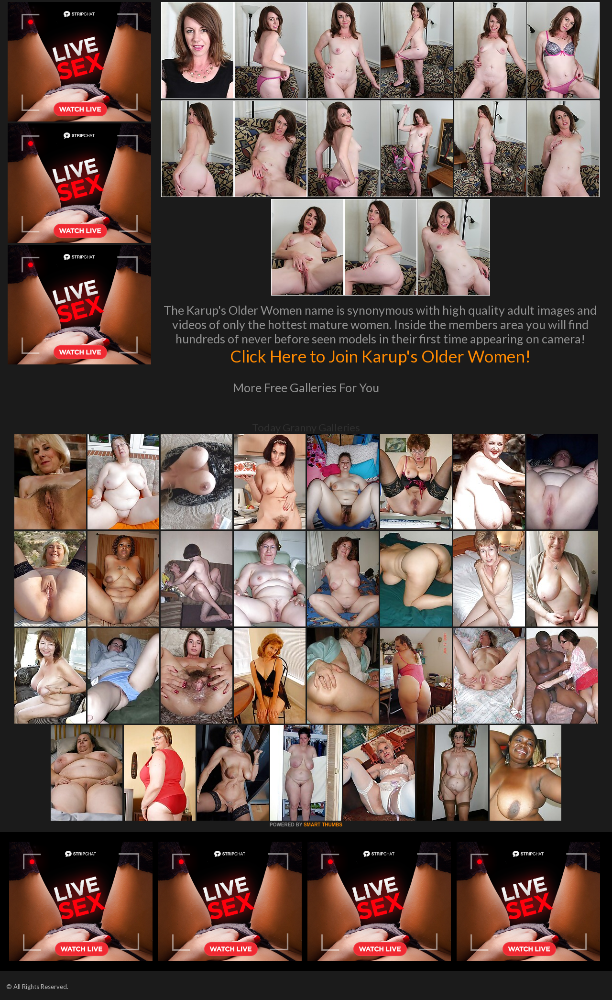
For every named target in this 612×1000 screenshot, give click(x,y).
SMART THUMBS (323, 824)
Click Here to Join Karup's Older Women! (380, 356)
